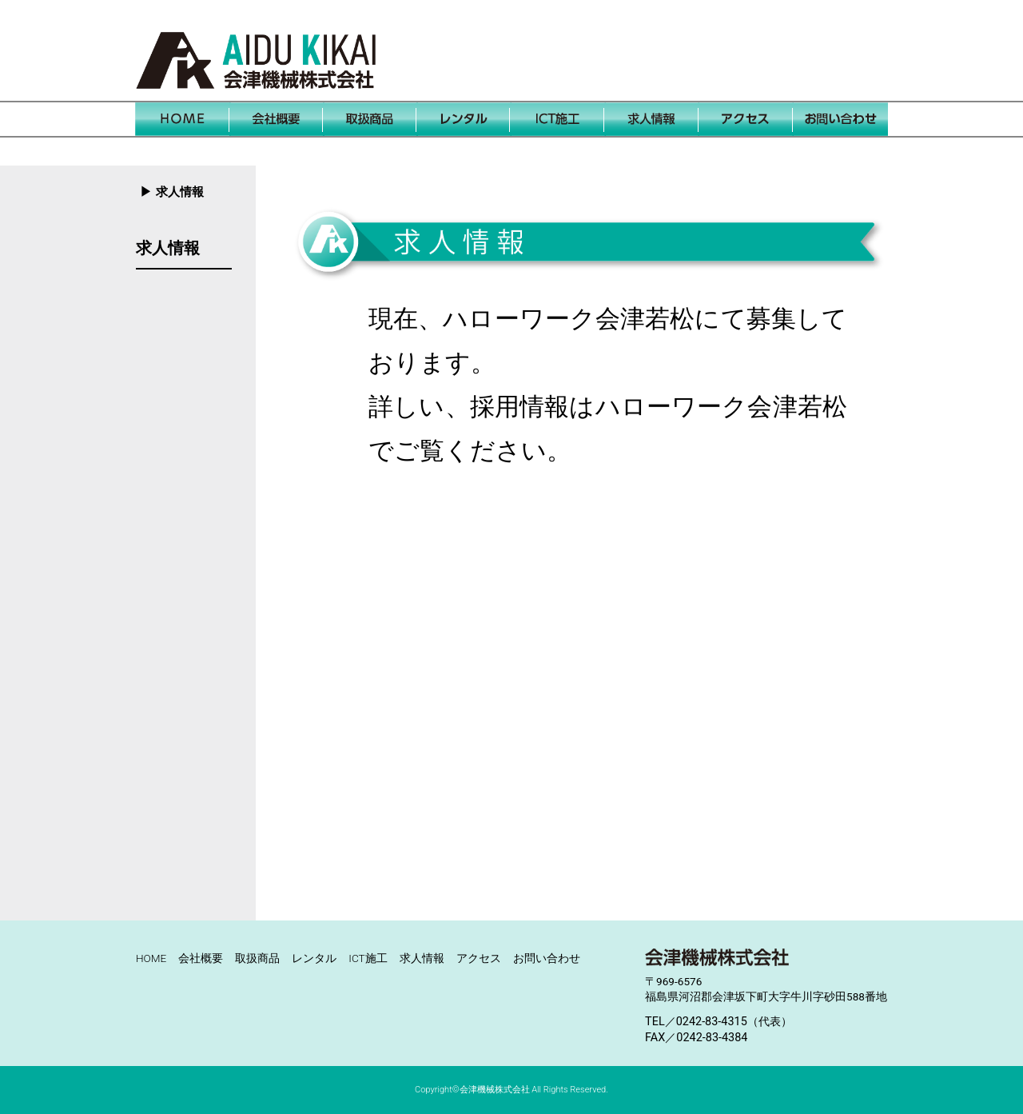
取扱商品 (257, 958)
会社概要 (200, 958)
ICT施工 (367, 958)
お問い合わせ (546, 958)
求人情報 (168, 248)
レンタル (314, 958)
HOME (151, 958)
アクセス (478, 958)
